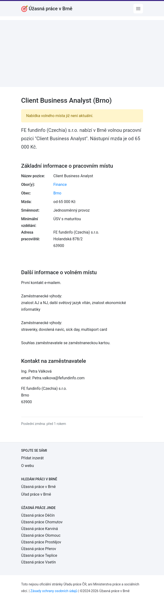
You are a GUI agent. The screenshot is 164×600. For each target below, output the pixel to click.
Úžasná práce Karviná (39, 528)
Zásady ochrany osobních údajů (53, 591)
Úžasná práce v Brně (38, 486)
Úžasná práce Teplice (39, 555)
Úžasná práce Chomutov (42, 522)
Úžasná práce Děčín (38, 515)
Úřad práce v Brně (36, 494)
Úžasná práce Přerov (38, 548)
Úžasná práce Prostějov (41, 542)
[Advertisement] (82, 53)
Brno (57, 193)
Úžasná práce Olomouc (41, 535)
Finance (60, 184)
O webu (27, 465)
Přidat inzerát (32, 458)
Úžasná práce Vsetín (38, 562)
